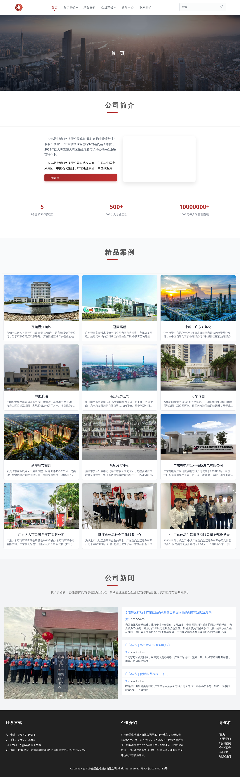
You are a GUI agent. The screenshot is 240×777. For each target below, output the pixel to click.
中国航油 (41, 396)
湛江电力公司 (120, 396)
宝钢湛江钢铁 (41, 327)
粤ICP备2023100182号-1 (155, 768)
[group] (61, 653)
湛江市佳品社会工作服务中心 (119, 534)
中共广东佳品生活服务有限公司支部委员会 (198, 534)
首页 (54, 7)
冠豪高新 (119, 327)
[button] (58, 695)
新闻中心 (128, 7)
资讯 (127, 619)
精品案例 (89, 7)
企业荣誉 (108, 7)
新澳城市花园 (41, 465)
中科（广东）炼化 (198, 327)
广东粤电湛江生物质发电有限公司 (198, 465)
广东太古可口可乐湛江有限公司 (41, 534)
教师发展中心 (120, 465)
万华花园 (198, 396)
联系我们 (146, 7)
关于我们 (70, 7)
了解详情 (54, 177)
